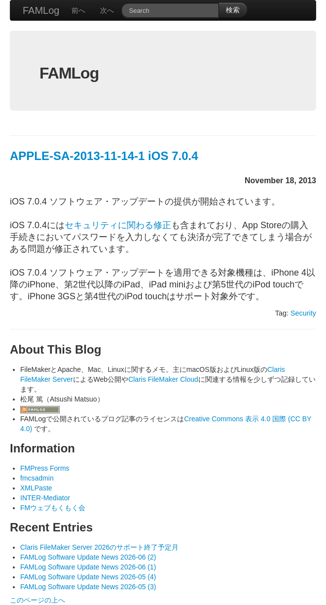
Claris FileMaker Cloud (163, 379)
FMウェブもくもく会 (52, 508)
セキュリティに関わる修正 (118, 225)
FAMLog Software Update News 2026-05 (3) (88, 587)
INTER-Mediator (45, 498)
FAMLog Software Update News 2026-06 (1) (88, 567)
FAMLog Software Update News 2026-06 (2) (88, 557)
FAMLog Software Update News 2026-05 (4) (88, 577)
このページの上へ (37, 600)
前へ (78, 10)
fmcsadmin (37, 478)
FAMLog (41, 10)
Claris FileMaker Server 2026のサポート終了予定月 (99, 547)
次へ (107, 10)
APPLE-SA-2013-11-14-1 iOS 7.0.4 (104, 155)
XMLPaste (36, 488)
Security (303, 313)
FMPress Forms (45, 468)
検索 (233, 10)
